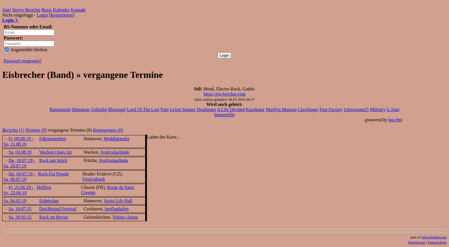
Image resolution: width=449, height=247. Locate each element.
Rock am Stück (53, 160)
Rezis (47, 9)
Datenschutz (437, 242)
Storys (18, 9)
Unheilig (99, 109)
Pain (164, 109)
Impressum (416, 242)
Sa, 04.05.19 (14, 200)
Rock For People (53, 173)
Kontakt (78, 9)
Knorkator (255, 109)
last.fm (394, 119)
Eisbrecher (49, 200)
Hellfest (44, 187)
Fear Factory (330, 109)
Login (42, 15)
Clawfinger (308, 109)
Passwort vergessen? (23, 60)
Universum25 (356, 109)
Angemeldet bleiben (26, 49)
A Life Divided (231, 109)
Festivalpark (93, 179)
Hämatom (81, 109)
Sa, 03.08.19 (17, 152)
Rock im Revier (53, 217)
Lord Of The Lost (143, 109)
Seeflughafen (117, 208)
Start (6, 9)
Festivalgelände (115, 152)
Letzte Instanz (183, 109)
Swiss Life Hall (118, 200)
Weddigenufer (116, 138)
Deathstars (206, 109)
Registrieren (61, 15)
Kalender (61, 9)
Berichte (32, 9)
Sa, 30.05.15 (17, 217)
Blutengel (117, 109)
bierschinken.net (434, 237)
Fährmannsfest (52, 138)
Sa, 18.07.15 (17, 208)
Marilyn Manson (281, 109)
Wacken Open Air (55, 152)
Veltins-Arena (125, 217)
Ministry (378, 109)
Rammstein (60, 109)
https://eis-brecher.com (224, 94)
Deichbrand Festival (57, 208)
